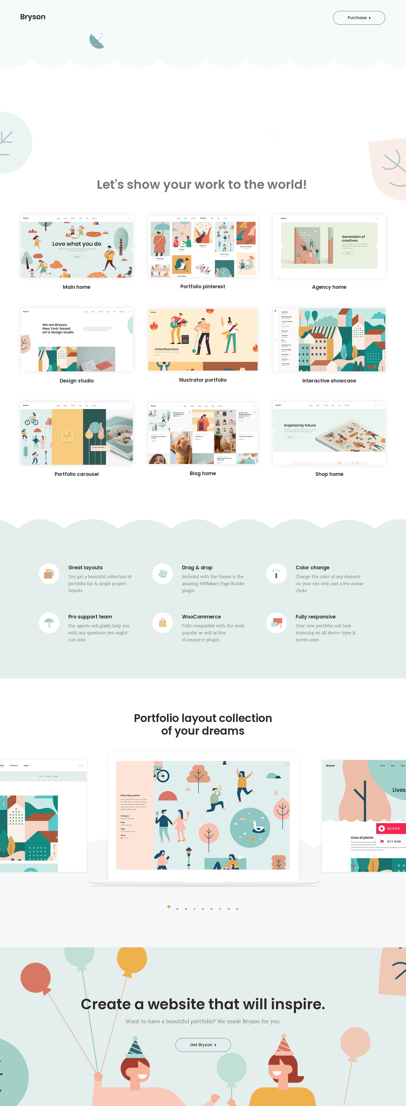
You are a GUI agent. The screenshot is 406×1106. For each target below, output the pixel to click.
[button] (169, 909)
